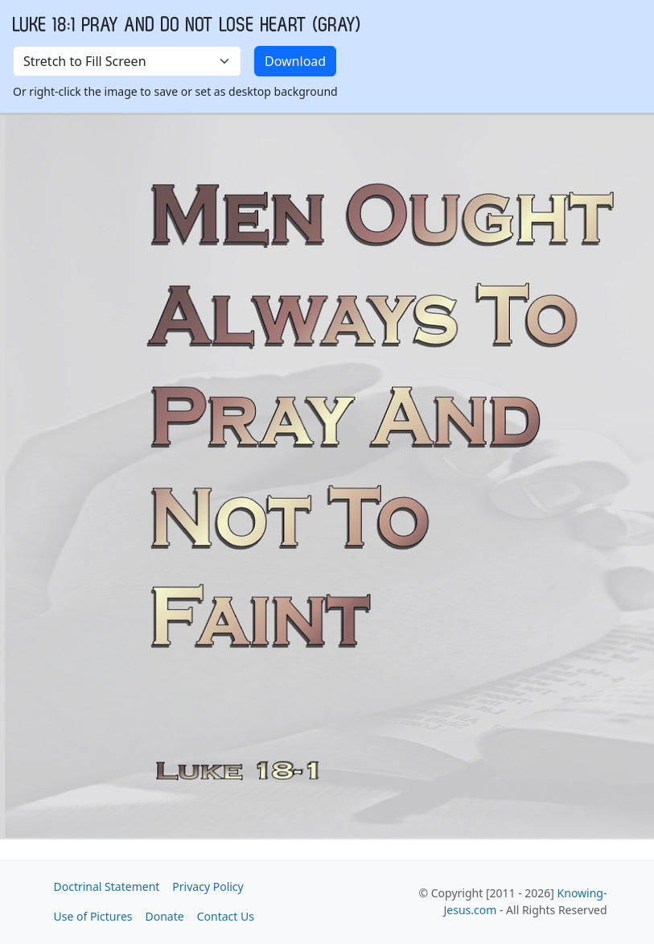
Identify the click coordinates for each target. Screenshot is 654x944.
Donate (165, 916)
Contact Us (225, 916)
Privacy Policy (207, 886)
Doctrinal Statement (107, 886)
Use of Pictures (93, 916)
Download (295, 61)
